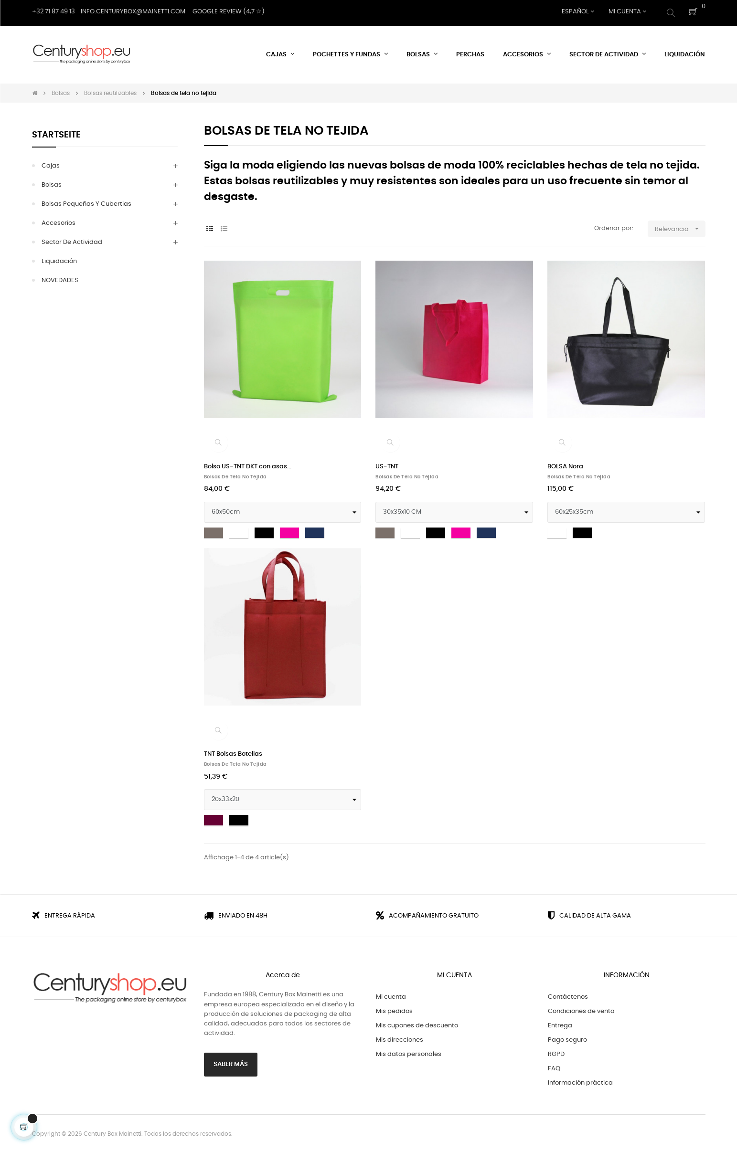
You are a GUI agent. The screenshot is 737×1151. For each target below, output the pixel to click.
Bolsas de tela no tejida (235, 474)
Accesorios (58, 221)
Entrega (560, 1024)
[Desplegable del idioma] (578, 12)
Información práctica (580, 1081)
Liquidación (59, 259)
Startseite (56, 132)
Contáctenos (568, 995)
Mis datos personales (408, 1052)
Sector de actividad (72, 240)
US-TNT (386, 464)
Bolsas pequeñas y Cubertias (86, 202)
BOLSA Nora (565, 464)
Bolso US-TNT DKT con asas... (247, 464)
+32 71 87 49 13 (53, 12)
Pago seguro (567, 1038)
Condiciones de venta (581, 1009)
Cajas (51, 163)
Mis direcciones (399, 1038)
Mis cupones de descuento (417, 1024)
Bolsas (52, 183)
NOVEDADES (60, 278)
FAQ (554, 1067)
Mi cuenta (391, 995)
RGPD (556, 1052)
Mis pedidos (394, 1009)
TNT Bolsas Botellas (233, 752)
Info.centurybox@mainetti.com (133, 12)
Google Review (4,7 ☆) (228, 12)
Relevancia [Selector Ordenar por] (680, 226)
